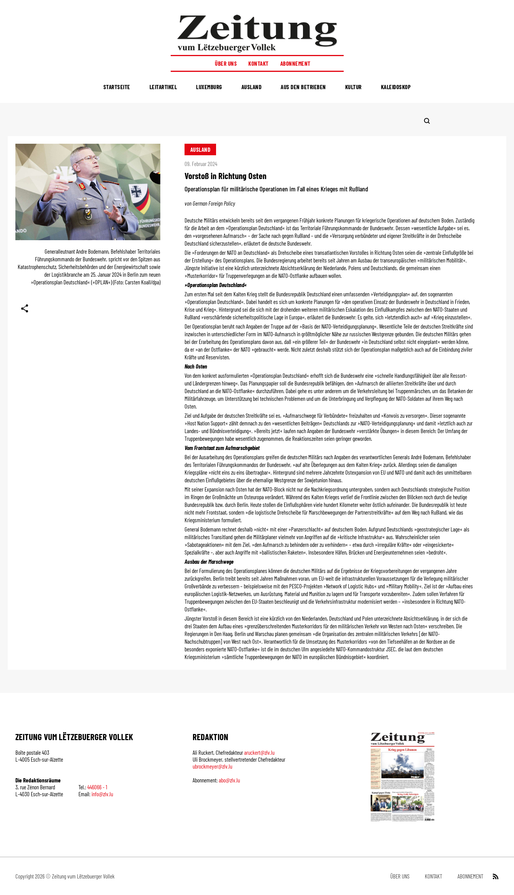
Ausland (200, 149)
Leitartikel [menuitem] (163, 86)
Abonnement (295, 63)
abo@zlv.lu (229, 780)
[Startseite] (257, 33)
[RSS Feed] (495, 876)
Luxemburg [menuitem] (209, 86)
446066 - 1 (97, 787)
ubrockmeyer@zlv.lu (212, 766)
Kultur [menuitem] (353, 86)
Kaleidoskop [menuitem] (396, 86)
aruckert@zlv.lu (259, 752)
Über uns (226, 63)
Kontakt (258, 63)
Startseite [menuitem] (116, 86)
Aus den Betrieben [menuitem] (303, 86)
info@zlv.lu (102, 793)
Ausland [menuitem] (251, 86)
